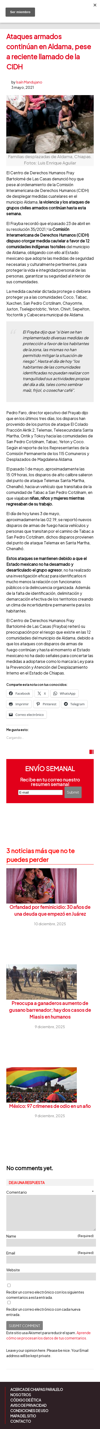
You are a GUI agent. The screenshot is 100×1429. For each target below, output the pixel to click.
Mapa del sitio (23, 1416)
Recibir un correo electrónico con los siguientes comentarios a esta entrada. (45, 1295)
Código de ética (25, 1400)
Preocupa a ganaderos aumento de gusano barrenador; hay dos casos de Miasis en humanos (50, 1010)
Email (50, 1252)
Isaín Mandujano (29, 82)
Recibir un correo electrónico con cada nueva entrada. (43, 1312)
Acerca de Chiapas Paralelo (36, 1389)
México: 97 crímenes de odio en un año (50, 1106)
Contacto (20, 1421)
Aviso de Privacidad (28, 1405)
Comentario (50, 1192)
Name (50, 1236)
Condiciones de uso (29, 1410)
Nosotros (20, 1394)
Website (13, 1270)
